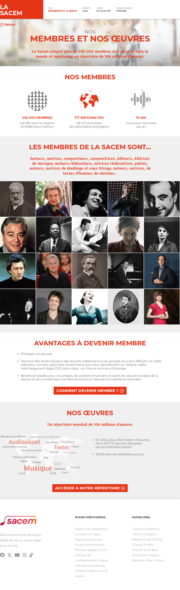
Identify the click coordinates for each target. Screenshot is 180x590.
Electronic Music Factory (148, 560)
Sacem (86, 9)
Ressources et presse (88, 539)
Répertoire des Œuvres (147, 539)
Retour (10, 24)
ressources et (124, 9)
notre (103, 9)
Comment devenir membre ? (87, 391)
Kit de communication (90, 544)
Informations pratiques (90, 565)
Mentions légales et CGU (91, 550)
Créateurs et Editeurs (146, 529)
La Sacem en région (88, 534)
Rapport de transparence (91, 529)
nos (62, 9)
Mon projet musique (145, 555)
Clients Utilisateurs (144, 534)
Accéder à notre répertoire (87, 488)
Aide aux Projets (142, 544)
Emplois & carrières (145, 550)
